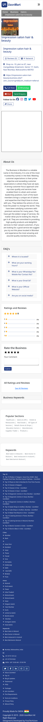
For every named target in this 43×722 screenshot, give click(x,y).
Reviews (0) (11, 58)
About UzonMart (9, 673)
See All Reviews (21, 388)
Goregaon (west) (9, 622)
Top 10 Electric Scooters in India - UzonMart (18, 526)
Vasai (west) (7, 625)
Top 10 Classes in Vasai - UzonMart (15, 491)
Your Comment (10, 357)
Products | (24, 431)
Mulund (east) (8, 595)
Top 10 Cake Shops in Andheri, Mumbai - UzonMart (20, 510)
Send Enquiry (20, 94)
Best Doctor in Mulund (11, 634)
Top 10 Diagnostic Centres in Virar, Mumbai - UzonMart (21, 494)
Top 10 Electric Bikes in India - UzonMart (17, 529)
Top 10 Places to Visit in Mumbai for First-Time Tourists (21, 482)
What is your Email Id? (19, 280)
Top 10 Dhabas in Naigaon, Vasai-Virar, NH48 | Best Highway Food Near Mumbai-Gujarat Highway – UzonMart (21, 478)
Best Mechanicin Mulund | (16, 459)
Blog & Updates (9, 679)
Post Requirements (10, 694)
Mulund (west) (8, 598)
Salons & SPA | (22, 420)
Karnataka (7, 562)
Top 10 (6, 676)
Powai (6, 589)
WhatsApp (23, 88)
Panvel (6, 556)
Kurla (5, 610)
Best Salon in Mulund (11, 631)
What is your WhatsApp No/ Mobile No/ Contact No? (22, 272)
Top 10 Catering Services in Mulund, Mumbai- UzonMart (18, 522)
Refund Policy (8, 704)
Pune (5, 577)
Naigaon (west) (9, 604)
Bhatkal (6, 574)
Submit (8, 369)
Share (8, 104)
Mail (8, 94)
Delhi (5, 568)
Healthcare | (11, 420)
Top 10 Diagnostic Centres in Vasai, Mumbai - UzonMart (18, 498)
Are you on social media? (20, 295)
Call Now (10, 88)
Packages (7, 688)
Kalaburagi (7, 565)
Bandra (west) (8, 616)
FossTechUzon (31, 720)
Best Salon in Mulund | (14, 454)
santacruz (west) (9, 613)
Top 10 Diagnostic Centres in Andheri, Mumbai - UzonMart (19, 503)
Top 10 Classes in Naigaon (12, 485)
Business (14, 12)
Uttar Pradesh (8, 592)
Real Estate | (22, 422)
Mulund (6, 583)
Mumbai (6, 535)
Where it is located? (18, 256)
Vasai (5, 550)
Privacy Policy (8, 701)
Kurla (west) (7, 586)
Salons (23, 12)
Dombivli (7, 547)
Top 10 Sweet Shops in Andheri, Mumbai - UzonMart (20, 507)
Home (5, 12)
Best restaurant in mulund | (24, 456)
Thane (6, 553)
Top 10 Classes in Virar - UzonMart (15, 488)
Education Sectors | (13, 428)
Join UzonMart (8, 691)
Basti (5, 538)
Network (27, 58)
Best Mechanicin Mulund (12, 640)
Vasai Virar (7, 544)
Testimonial (7, 681)
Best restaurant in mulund (12, 637)
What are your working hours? (20, 263)
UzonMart (28, 715)
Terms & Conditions (10, 698)
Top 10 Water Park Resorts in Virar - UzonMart (19, 513)
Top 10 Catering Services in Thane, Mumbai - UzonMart (18, 517)
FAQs (5, 684)
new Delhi (7, 571)
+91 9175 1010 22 (10, 656)
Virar (5, 559)
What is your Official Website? (18, 287)
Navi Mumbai (8, 607)
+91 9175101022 (10, 659)
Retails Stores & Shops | (23, 425)
